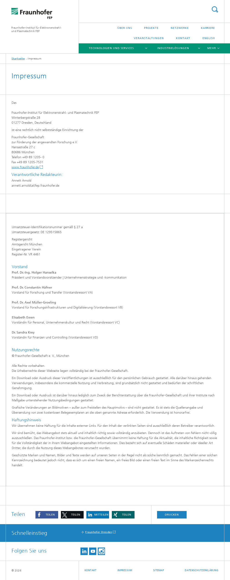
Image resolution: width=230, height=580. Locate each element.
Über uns (124, 28)
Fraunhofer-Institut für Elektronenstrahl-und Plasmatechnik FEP (36, 29)
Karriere (208, 28)
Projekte (151, 28)
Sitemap (158, 570)
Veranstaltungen (149, 38)
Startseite (18, 58)
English (208, 38)
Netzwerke (180, 28)
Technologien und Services (111, 48)
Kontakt (183, 38)
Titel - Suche (214, 9)
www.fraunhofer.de (25, 167)
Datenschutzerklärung (201, 570)
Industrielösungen (173, 48)
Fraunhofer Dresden (98, 532)
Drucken (172, 514)
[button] (46, 514)
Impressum (125, 570)
